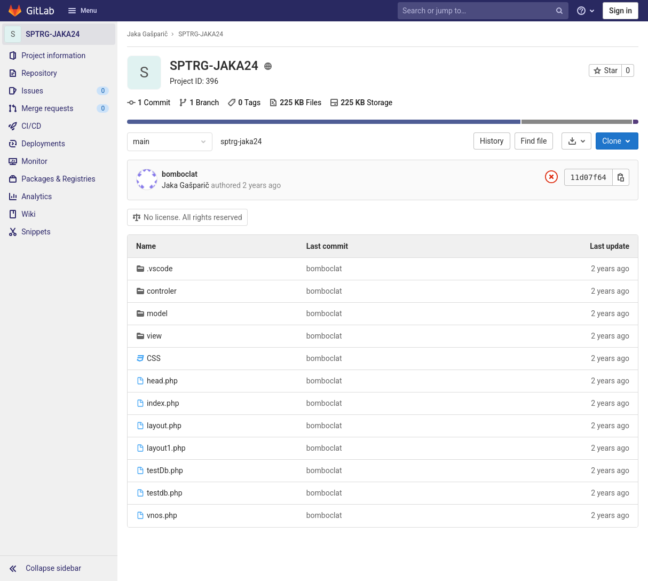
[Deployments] (58, 143)
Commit (148, 102)
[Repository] (58, 73)
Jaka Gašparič (147, 34)
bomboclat (179, 174)
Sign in (620, 10)
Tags (243, 102)
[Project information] (58, 55)
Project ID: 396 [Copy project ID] (194, 81)
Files (295, 102)
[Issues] (58, 90)
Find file (534, 141)
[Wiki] (58, 214)
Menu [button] (82, 10)
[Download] (576, 141)
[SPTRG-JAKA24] (58, 34)
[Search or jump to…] (484, 11)
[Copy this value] (620, 177)
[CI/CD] (58, 126)
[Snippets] (58, 231)
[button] (58, 568)
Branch (199, 102)
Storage (361, 102)
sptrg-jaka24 (241, 141)
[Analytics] (58, 196)
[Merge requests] (58, 108)
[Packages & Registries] (58, 178)
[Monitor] (58, 161)
